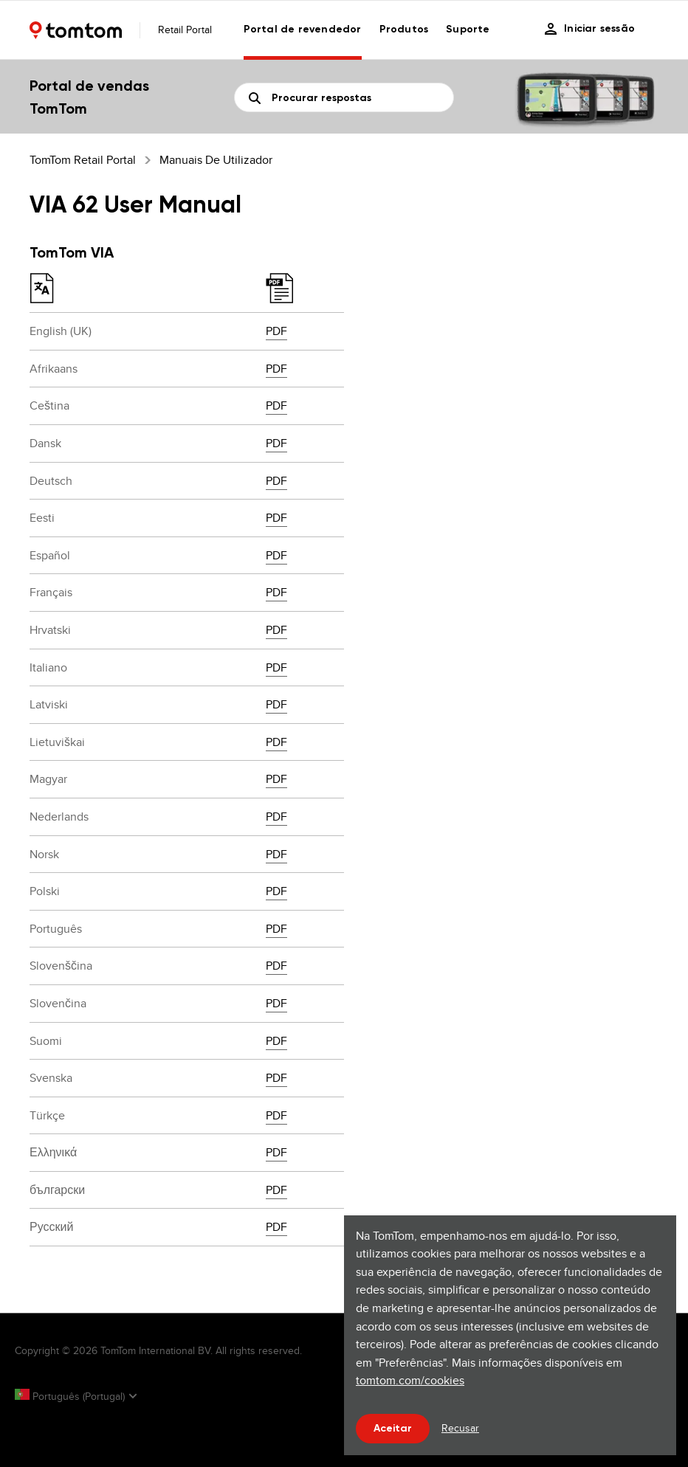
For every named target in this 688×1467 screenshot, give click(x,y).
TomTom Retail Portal (83, 159)
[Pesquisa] (344, 97)
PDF (276, 330)
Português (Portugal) (71, 1396)
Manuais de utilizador (215, 159)
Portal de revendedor (303, 29)
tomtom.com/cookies (410, 1380)
